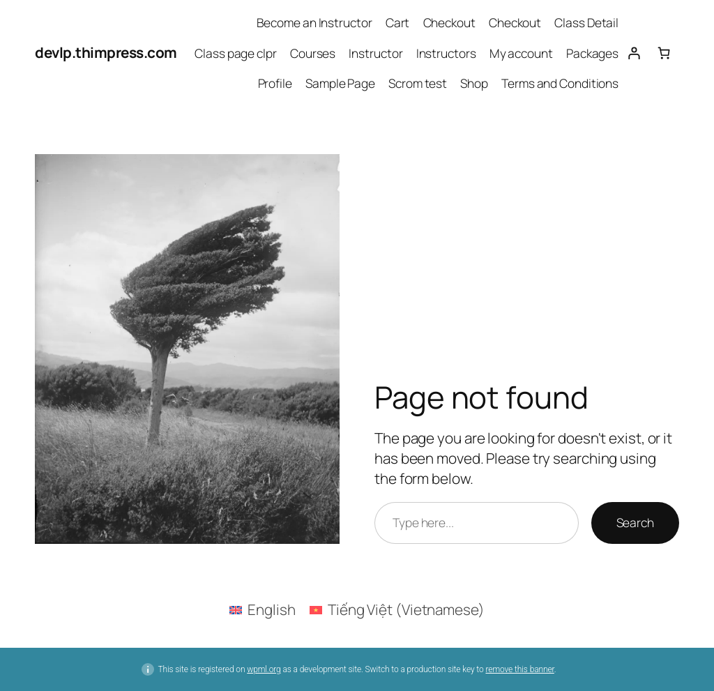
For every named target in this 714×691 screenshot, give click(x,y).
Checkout (449, 22)
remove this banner (519, 669)
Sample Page (340, 83)
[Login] (633, 53)
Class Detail (586, 22)
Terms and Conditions (559, 83)
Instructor (375, 53)
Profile (275, 83)
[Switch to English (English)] (262, 609)
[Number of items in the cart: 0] (664, 53)
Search (635, 522)
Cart (398, 22)
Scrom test (417, 83)
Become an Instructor (314, 22)
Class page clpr (236, 53)
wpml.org (263, 669)
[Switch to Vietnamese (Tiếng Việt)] (397, 609)
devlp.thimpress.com (106, 52)
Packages (592, 53)
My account (521, 53)
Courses (312, 53)
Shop (474, 83)
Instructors (446, 53)
